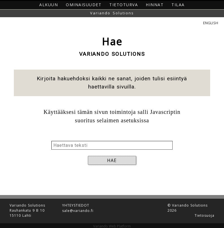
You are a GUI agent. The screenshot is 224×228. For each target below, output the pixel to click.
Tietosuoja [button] (204, 213)
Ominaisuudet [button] (83, 4)
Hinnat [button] (155, 4)
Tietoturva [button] (123, 4)
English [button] (210, 23)
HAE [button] (112, 160)
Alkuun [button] (48, 4)
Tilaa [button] (178, 4)
